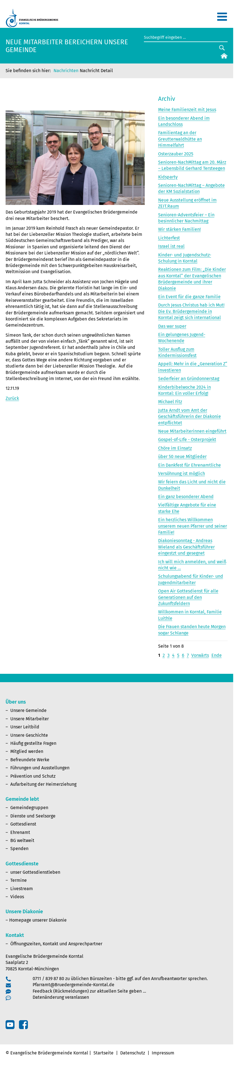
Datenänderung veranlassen (61, 997)
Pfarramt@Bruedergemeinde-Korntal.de (73, 984)
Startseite (103, 1053)
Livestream (21, 888)
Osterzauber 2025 (175, 153)
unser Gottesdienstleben (35, 872)
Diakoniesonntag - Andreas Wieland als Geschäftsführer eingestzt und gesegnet (186, 547)
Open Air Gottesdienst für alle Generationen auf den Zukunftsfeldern (188, 597)
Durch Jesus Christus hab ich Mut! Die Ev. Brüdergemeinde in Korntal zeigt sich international (191, 311)
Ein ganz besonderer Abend (186, 496)
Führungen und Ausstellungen (39, 767)
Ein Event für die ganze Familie (189, 296)
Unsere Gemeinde (28, 710)
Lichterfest (169, 238)
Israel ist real (171, 246)
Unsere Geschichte (29, 735)
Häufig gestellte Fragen (33, 743)
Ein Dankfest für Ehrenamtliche (189, 465)
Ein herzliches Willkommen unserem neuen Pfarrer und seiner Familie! (192, 526)
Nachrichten (66, 70)
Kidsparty (168, 177)
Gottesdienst (23, 824)
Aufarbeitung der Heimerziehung (43, 784)
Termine (18, 880)
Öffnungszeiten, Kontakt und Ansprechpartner (56, 943)
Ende (216, 655)
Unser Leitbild (24, 726)
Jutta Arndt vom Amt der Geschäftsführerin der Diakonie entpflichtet (189, 416)
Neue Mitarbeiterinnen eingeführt (192, 431)
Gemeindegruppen (29, 807)
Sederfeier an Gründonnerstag (188, 378)
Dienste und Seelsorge (33, 816)
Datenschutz (132, 1053)
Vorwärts (200, 655)
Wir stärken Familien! (179, 229)
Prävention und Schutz (33, 776)
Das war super (172, 326)
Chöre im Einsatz (175, 448)
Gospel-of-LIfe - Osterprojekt (187, 439)
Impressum (163, 1053)
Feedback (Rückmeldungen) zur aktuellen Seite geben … (89, 991)
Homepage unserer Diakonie (38, 920)
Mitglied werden (26, 751)
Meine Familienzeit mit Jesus (187, 109)
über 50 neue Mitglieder (182, 456)
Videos (17, 896)
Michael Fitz (170, 401)
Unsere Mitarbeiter (29, 718)
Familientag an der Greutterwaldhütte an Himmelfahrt (180, 139)
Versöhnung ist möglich (181, 473)
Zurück (12, 398)
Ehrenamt (20, 832)
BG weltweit (22, 840)
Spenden (19, 848)
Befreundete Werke (29, 759)
